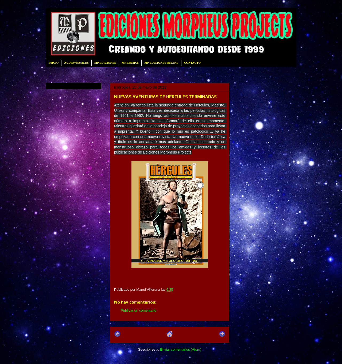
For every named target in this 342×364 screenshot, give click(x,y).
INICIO (54, 62)
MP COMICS (130, 62)
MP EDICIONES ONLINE (161, 62)
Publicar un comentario (138, 310)
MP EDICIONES (105, 62)
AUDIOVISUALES (76, 62)
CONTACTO (192, 62)
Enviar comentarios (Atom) (180, 349)
